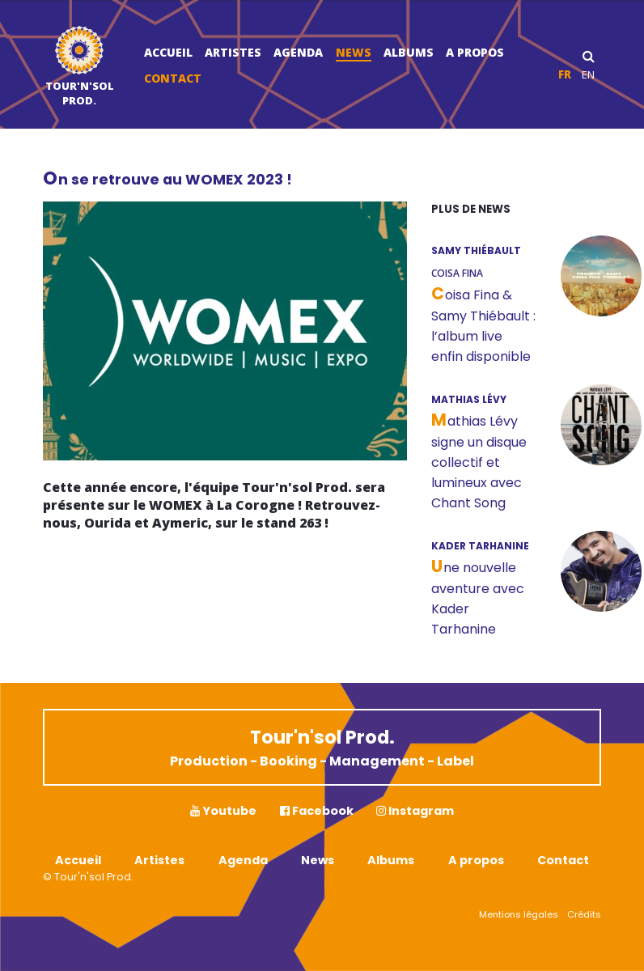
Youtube (223, 811)
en (588, 74)
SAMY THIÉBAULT (476, 250)
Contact (172, 78)
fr (564, 74)
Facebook (317, 811)
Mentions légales (518, 914)
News (353, 52)
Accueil (168, 52)
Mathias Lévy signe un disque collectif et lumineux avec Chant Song (479, 462)
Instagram (415, 811)
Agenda (298, 52)
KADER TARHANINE (480, 546)
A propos (475, 52)
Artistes (233, 52)
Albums (408, 52)
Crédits (584, 914)
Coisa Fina (457, 273)
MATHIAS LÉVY (468, 399)
